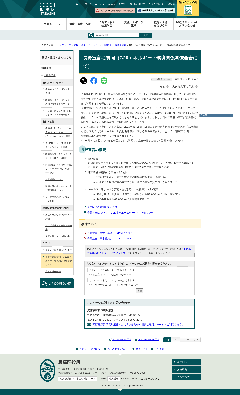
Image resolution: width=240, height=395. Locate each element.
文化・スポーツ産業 (133, 24)
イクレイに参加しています (102, 207)
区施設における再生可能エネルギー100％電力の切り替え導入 (58, 169)
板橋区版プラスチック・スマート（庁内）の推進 (58, 156)
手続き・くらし (53, 24)
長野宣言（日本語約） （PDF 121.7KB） (110, 238)
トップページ (64, 45)
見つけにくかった (128, 284)
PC (175, 339)
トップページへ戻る (148, 339)
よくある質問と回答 (60, 283)
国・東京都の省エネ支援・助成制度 (58, 199)
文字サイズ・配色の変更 (133, 4)
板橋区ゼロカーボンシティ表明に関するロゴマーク (58, 102)
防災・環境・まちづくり (87, 45)
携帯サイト (142, 349)
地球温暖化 (120, 45)
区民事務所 (183, 376)
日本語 (203, 115)
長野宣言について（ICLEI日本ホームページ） (121, 212)
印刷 (162, 86)
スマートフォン (190, 339)
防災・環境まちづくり (160, 24)
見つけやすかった (102, 284)
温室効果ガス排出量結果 (57, 236)
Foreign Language (106, 4)
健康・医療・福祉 (80, 24)
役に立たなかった (121, 274)
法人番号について (149, 378)
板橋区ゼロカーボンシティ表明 (58, 91)
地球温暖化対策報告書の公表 (58, 227)
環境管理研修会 (53, 271)
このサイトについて (90, 349)
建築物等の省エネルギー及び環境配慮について (58, 188)
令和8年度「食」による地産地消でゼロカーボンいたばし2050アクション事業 (58, 132)
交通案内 (182, 369)
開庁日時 (182, 362)
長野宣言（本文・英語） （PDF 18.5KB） (111, 233)
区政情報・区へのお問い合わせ (187, 24)
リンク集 (159, 349)
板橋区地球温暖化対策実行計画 (58, 217)
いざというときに (117, 10)
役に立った (98, 274)
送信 (139, 290)
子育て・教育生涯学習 (107, 24)
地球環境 (107, 45)
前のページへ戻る (121, 339)
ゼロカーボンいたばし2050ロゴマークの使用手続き (58, 113)
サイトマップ (85, 4)
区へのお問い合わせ (118, 349)
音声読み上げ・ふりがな (163, 4)
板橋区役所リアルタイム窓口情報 (157, 10)
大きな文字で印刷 (183, 86)
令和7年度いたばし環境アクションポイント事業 (58, 145)
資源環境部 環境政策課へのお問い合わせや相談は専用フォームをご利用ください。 (139, 324)
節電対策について (54, 179)
